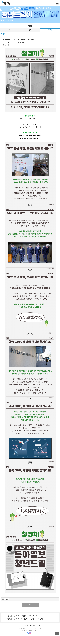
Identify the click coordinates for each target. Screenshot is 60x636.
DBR (10, 30)
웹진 (6, 20)
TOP (57, 633)
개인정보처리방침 (31, 625)
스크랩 (6, 44)
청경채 (11, 20)
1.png (6, 599)
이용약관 (41, 625)
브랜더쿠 (30, 30)
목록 (30, 605)
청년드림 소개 (20, 625)
